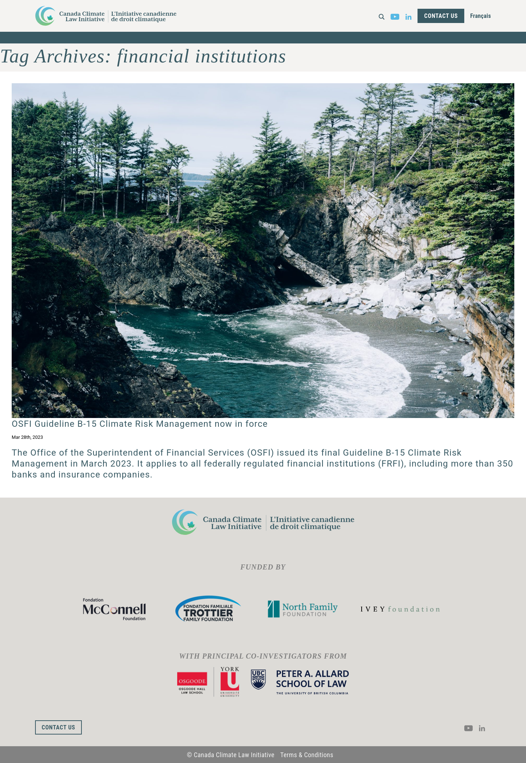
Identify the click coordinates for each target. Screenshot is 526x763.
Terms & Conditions (306, 755)
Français (480, 15)
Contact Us (441, 15)
